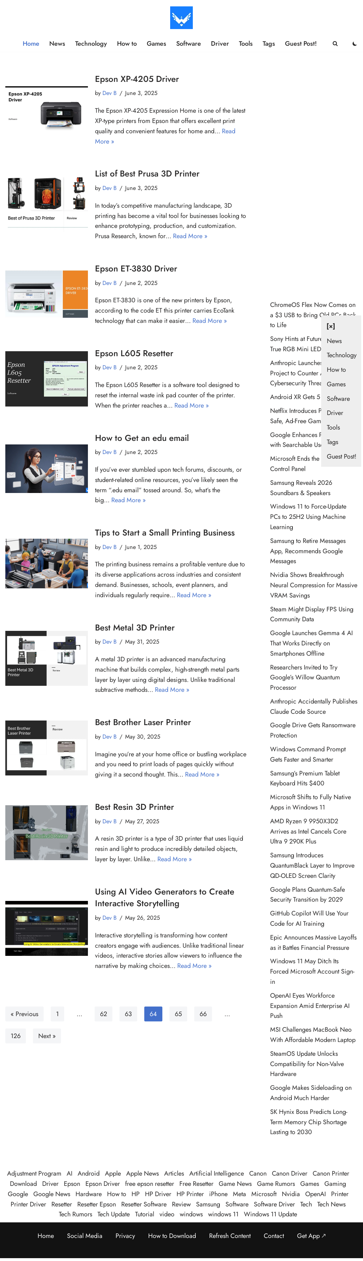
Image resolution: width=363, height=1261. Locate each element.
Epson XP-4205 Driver (137, 79)
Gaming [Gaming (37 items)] (335, 1183)
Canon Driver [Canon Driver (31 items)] (289, 1173)
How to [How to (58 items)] (116, 1194)
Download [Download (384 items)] (23, 1183)
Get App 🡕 (311, 1235)
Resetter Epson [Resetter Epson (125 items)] (96, 1204)
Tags (269, 43)
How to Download (172, 1235)
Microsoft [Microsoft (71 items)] (264, 1194)
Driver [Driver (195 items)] (50, 1183)
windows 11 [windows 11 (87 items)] (223, 1214)
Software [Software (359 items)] (236, 1204)
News (57, 43)
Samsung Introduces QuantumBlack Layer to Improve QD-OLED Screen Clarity (312, 865)
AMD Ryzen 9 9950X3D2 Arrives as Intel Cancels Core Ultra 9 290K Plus (308, 831)
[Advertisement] (314, 179)
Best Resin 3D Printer (134, 807)
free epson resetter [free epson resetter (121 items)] (149, 1183)
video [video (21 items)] (167, 1214)
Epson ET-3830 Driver (136, 268)
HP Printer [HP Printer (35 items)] (190, 1194)
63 (128, 1014)
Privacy (125, 1235)
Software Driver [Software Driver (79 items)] (274, 1204)
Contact (274, 1235)
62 (103, 1014)
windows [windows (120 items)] (191, 1214)
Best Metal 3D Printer (135, 627)
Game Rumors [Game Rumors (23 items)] (276, 1183)
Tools (246, 43)
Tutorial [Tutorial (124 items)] (144, 1214)
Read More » (190, 236)
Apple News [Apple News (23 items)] (142, 1173)
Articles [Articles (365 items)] (174, 1173)
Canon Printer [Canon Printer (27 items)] (331, 1173)
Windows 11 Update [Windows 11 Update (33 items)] (270, 1214)
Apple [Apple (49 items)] (113, 1173)
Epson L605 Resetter (134, 353)
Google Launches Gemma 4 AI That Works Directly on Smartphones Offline (311, 643)
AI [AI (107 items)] (69, 1173)
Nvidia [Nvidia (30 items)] (291, 1194)
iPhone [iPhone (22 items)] (218, 1194)
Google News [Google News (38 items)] (51, 1194)
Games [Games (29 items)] (309, 1183)
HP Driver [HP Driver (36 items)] (158, 1194)
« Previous (24, 1014)
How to (127, 43)
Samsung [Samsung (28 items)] (208, 1204)
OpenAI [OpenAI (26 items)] (315, 1194)
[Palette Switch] (355, 43)
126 (16, 1036)
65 (178, 1014)
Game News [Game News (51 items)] (235, 1183)
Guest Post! (301, 43)
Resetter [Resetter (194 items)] (61, 1204)
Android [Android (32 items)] (89, 1173)
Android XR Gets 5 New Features (314, 397)
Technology (91, 43)
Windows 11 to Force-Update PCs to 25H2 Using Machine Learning (308, 517)
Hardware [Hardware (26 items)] (89, 1194)
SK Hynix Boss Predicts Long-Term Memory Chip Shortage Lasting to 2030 (308, 1122)
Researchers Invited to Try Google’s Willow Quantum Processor (305, 678)
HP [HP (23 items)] (136, 1194)
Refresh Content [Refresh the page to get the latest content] (230, 1235)
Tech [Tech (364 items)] (306, 1204)
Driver (220, 43)
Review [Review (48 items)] (181, 1204)
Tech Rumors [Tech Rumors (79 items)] (75, 1214)
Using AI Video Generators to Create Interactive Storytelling (164, 897)
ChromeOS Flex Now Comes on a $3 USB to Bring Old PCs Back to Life (313, 315)
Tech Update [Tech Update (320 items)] (113, 1214)
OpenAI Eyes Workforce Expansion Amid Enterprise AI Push (310, 1006)
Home (31, 43)
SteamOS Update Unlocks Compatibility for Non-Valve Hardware (307, 1064)
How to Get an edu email (142, 438)
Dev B (109, 93)
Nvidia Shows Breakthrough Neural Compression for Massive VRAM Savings (313, 585)
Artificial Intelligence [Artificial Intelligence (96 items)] (216, 1173)
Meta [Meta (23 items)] (239, 1194)
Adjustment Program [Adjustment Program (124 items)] (34, 1173)
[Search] (335, 43)
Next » (47, 1036)
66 (203, 1014)
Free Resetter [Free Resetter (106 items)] (196, 1183)
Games (156, 43)
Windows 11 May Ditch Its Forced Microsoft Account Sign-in (312, 971)
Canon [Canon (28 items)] (258, 1173)
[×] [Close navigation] (330, 326)
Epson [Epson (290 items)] (72, 1183)
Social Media (84, 1235)
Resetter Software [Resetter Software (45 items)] (144, 1204)
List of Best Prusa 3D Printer (147, 173)
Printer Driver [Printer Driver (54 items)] (28, 1204)
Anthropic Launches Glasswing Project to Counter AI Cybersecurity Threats (311, 373)
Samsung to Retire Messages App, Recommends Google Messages (308, 551)
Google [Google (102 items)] (18, 1194)
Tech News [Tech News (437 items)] (331, 1204)
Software (188, 43)
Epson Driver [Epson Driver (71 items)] (102, 1183)
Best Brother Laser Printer (143, 722)
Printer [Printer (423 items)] (339, 1194)
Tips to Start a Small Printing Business (165, 532)
